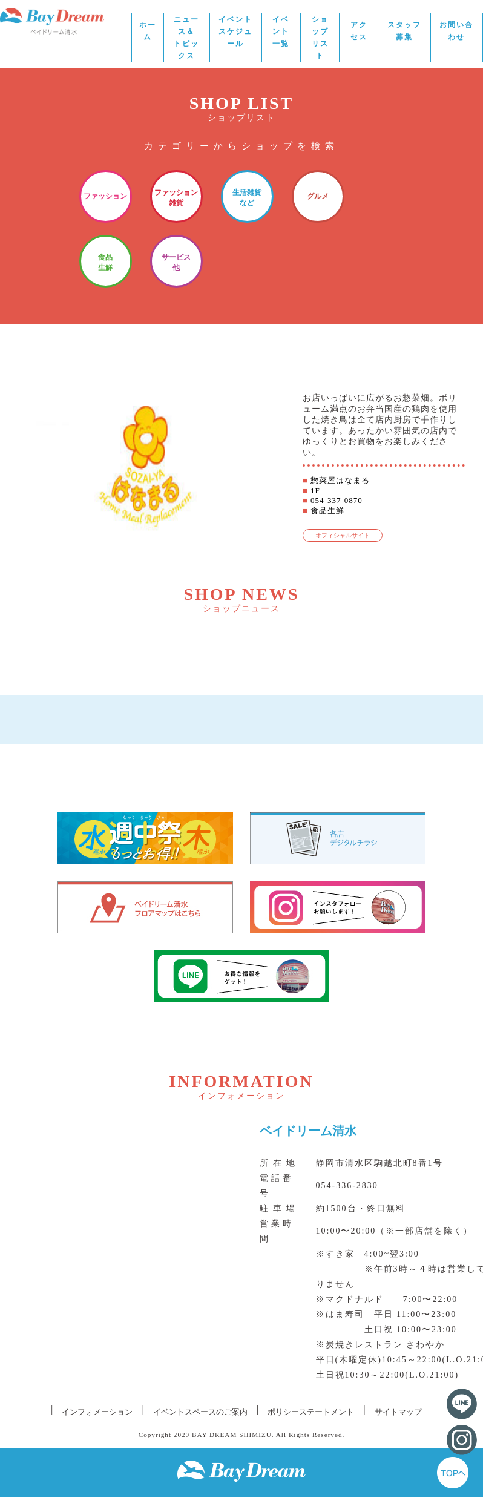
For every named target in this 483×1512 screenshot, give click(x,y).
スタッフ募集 (404, 31)
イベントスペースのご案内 (200, 1411)
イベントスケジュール (235, 31)
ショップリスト (320, 37)
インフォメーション (97, 1411)
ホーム (147, 31)
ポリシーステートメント (311, 1411)
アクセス (358, 31)
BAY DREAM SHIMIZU (232, 1434)
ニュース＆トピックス (186, 37)
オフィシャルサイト (342, 535)
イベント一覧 (280, 31)
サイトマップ (398, 1411)
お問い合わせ (456, 31)
